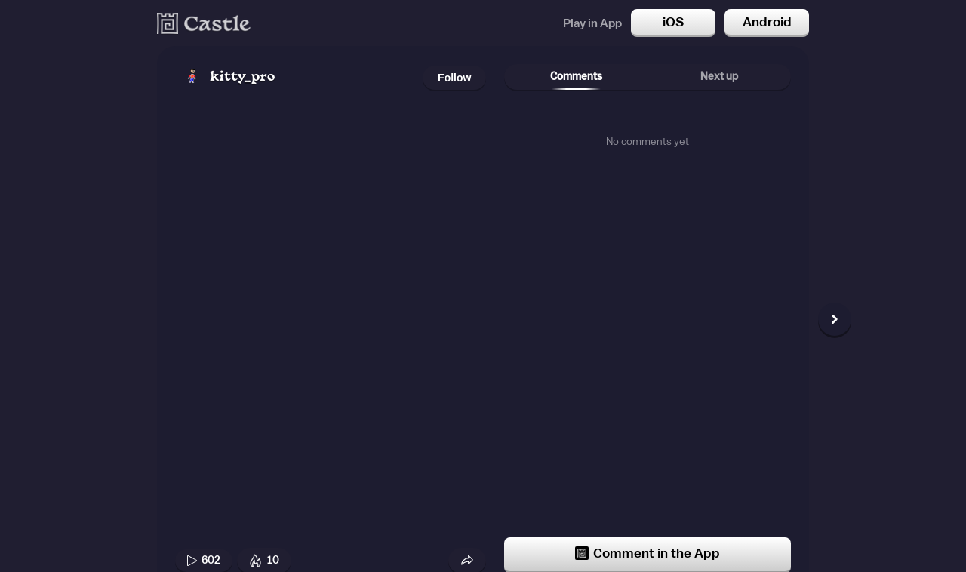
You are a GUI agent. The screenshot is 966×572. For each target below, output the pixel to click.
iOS (673, 22)
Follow (454, 78)
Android (767, 22)
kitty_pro (242, 77)
